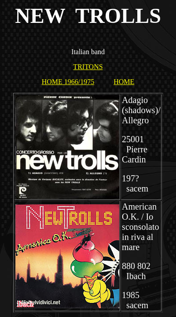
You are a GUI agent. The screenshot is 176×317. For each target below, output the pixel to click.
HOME (124, 81)
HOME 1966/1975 (68, 81)
